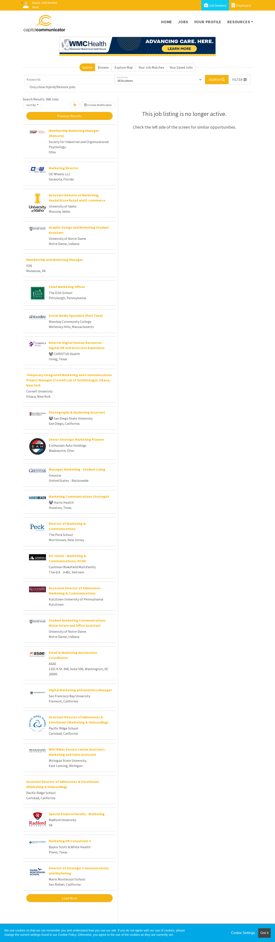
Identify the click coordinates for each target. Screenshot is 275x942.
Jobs (183, 21)
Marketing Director (63, 168)
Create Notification (98, 105)
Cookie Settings (243, 933)
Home (166, 21)
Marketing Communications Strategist (79, 496)
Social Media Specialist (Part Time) (76, 315)
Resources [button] (238, 21)
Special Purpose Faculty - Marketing (77, 814)
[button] (240, 79)
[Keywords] (69, 79)
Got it (264, 933)
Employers (241, 5)
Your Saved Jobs (181, 67)
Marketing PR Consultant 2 (70, 841)
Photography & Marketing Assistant (77, 412)
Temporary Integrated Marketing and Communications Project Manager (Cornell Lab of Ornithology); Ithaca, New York (69, 380)
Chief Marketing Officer (67, 287)
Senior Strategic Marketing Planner (76, 439)
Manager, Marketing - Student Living (77, 469)
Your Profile (208, 21)
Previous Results (69, 116)
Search (87, 67)
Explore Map (124, 67)
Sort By (31, 105)
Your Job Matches (151, 67)
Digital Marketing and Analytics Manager (80, 690)
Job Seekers (215, 5)
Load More (69, 898)
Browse (103, 67)
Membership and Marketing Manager (54, 259)
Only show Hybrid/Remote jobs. (53, 87)
